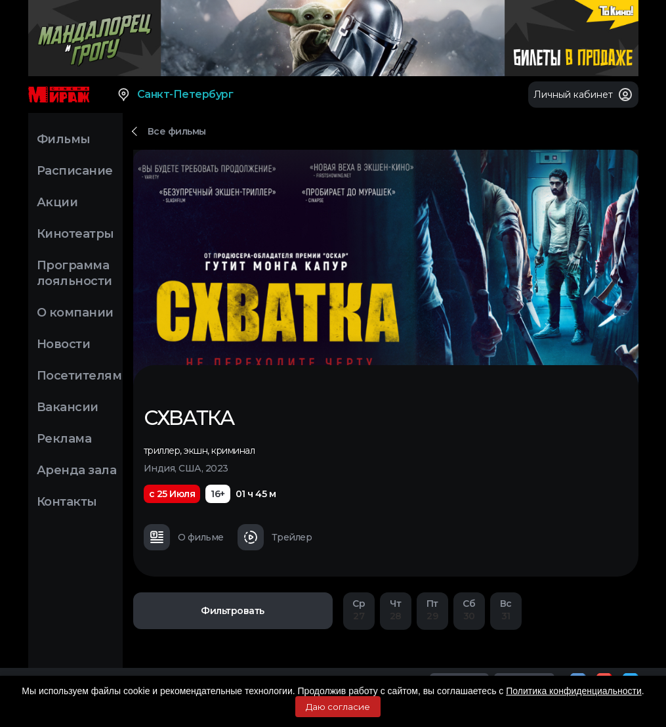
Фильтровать (232, 611)
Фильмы (64, 139)
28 (395, 610)
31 (505, 610)
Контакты (67, 502)
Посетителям (79, 375)
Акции (57, 202)
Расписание (75, 171)
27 (358, 610)
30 (469, 610)
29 (432, 610)
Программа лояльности (74, 273)
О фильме (184, 537)
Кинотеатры (75, 234)
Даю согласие (338, 706)
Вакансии (67, 407)
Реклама (64, 438)
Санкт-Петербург (175, 94)
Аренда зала (77, 470)
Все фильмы (177, 131)
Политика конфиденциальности (574, 691)
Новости (64, 344)
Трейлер (275, 537)
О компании (75, 312)
